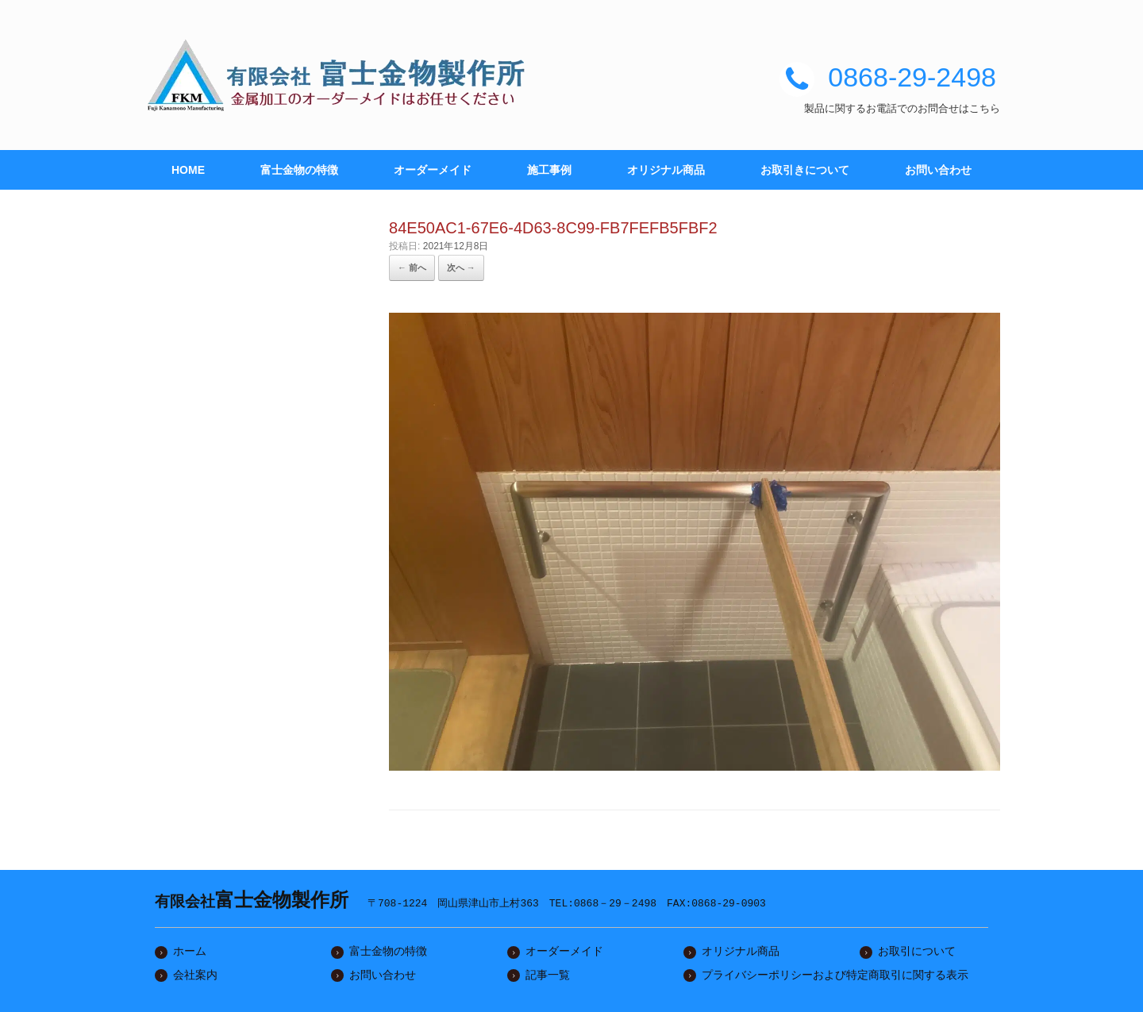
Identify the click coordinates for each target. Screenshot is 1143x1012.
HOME (188, 170)
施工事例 (549, 170)
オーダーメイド (432, 170)
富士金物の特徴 (299, 170)
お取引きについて (804, 170)
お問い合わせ (938, 170)
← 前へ (412, 267)
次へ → (461, 267)
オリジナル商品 (666, 170)
